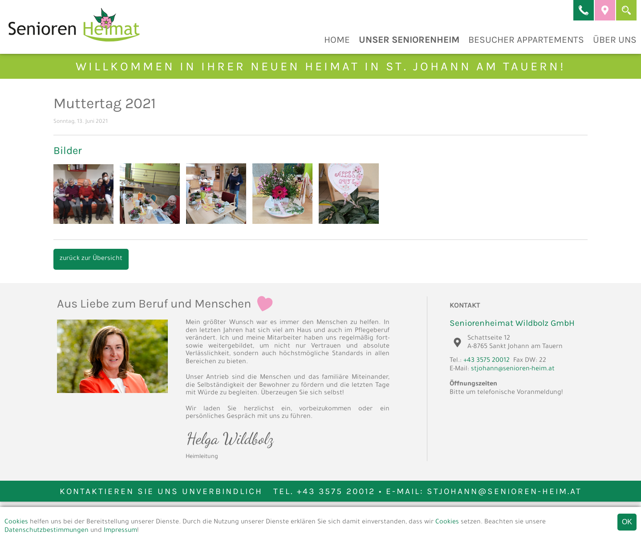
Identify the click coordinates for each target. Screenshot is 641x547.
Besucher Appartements (526, 39)
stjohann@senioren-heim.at (513, 369)
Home (337, 39)
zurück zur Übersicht (91, 259)
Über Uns (615, 39)
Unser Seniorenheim (409, 39)
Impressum (120, 531)
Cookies (16, 522)
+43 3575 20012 (486, 361)
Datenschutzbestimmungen (46, 531)
